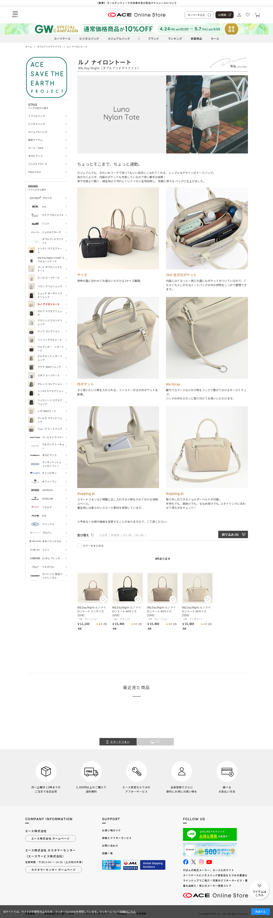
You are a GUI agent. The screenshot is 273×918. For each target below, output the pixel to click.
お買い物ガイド (111, 830)
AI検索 (222, 15)
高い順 (139, 535)
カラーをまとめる (93, 545)
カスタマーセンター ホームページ (53, 869)
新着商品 (196, 38)
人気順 (103, 535)
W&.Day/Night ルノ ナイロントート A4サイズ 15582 (126, 611)
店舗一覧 (107, 853)
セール (215, 38)
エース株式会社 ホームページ (50, 838)
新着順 (115, 535)
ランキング (175, 38)
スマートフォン (118, 742)
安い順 (127, 535)
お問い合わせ (110, 845)
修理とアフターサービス (117, 838)
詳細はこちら (128, 911)
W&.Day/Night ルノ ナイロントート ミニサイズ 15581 (91, 611)
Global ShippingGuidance (153, 865)
